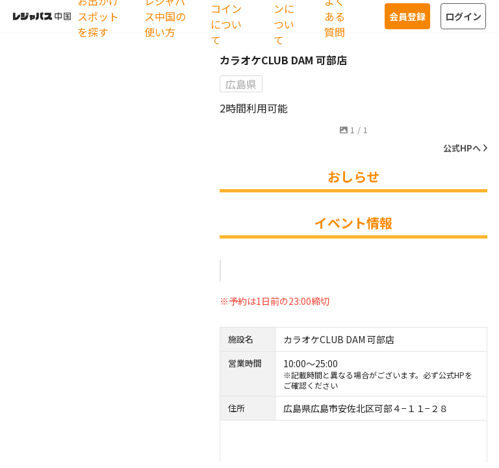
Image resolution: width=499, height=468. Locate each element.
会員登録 (407, 16)
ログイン (463, 16)
